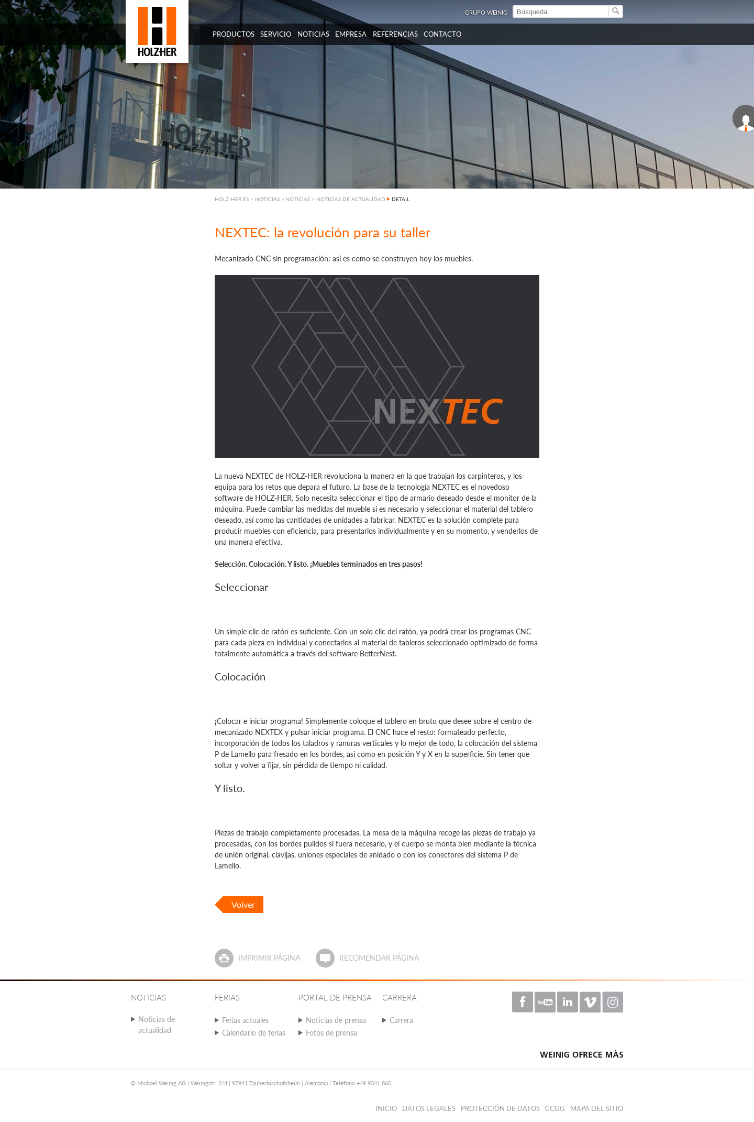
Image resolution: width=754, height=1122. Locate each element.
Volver (243, 904)
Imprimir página (269, 957)
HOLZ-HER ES (232, 199)
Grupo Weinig (486, 12)
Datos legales (429, 1108)
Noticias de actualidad (156, 1025)
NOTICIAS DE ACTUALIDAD (350, 199)
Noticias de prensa (336, 1020)
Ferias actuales (245, 1020)
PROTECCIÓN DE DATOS (500, 1108)
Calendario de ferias (253, 1032)
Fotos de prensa (331, 1032)
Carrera (401, 1020)
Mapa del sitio (596, 1108)
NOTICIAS (297, 199)
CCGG (555, 1108)
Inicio (386, 1108)
